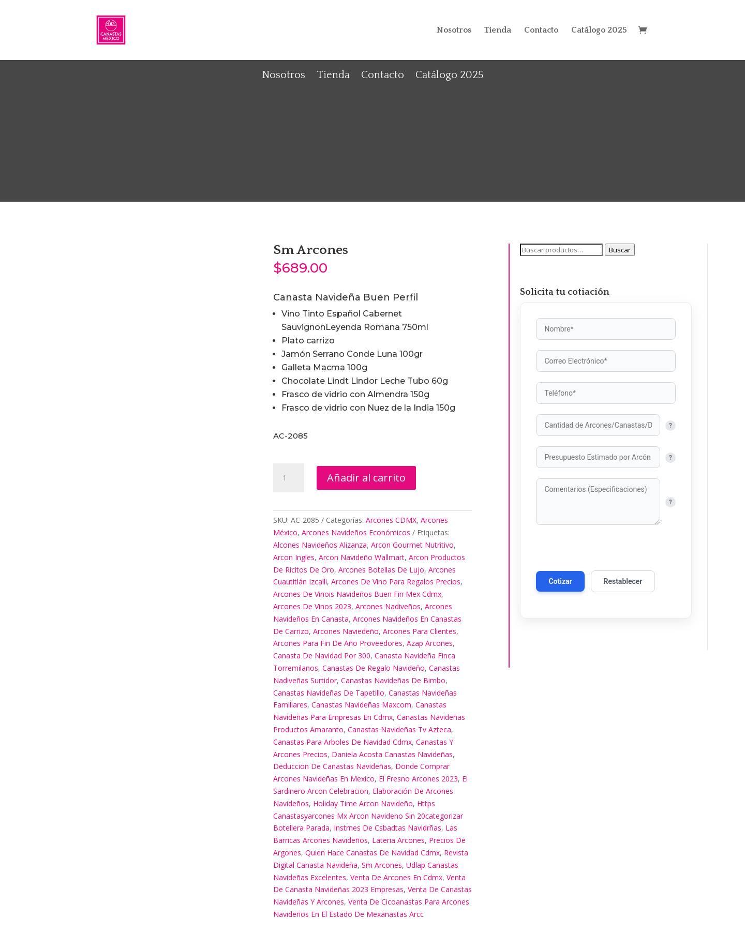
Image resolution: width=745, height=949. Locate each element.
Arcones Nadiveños (388, 606)
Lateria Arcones (398, 840)
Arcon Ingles (294, 557)
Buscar (620, 249)
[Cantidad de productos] (288, 477)
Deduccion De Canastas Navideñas (332, 766)
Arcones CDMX (391, 520)
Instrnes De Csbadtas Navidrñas (387, 828)
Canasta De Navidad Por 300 (321, 655)
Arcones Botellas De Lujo (381, 570)
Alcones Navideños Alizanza (320, 545)
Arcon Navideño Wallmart (362, 557)
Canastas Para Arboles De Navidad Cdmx (342, 742)
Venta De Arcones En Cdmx (396, 877)
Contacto (541, 30)
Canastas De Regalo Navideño (373, 668)
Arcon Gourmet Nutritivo (412, 545)
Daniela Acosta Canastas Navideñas (392, 754)
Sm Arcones (382, 865)
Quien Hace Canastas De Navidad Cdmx (372, 852)
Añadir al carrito (366, 478)
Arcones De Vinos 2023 (312, 606)
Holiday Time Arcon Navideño (363, 803)
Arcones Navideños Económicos (356, 532)
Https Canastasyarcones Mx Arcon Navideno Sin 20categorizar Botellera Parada (368, 816)
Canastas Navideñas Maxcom (361, 705)
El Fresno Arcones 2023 (418, 779)
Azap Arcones (430, 643)
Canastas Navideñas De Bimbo (393, 680)
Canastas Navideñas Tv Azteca (399, 729)
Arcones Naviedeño (346, 631)
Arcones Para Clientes (419, 631)
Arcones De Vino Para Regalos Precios (395, 581)
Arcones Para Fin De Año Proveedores (338, 643)
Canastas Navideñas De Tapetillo (328, 693)
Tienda (497, 30)
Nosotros (454, 30)
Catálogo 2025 (599, 30)
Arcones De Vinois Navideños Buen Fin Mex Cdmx (357, 594)
